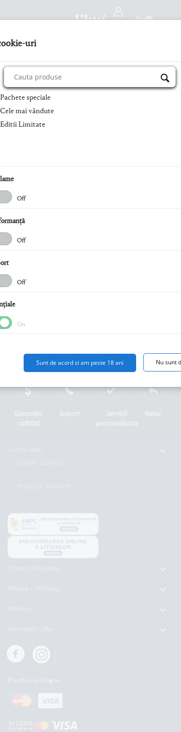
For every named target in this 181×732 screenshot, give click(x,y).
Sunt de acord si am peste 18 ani (80, 363)
